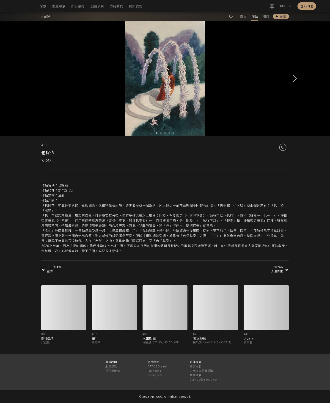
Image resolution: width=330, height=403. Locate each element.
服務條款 (111, 366)
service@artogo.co (203, 379)
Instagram (155, 375)
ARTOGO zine (157, 366)
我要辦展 (195, 375)
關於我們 (195, 366)
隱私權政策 (112, 370)
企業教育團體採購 (201, 370)
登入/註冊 (306, 6)
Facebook (154, 370)
